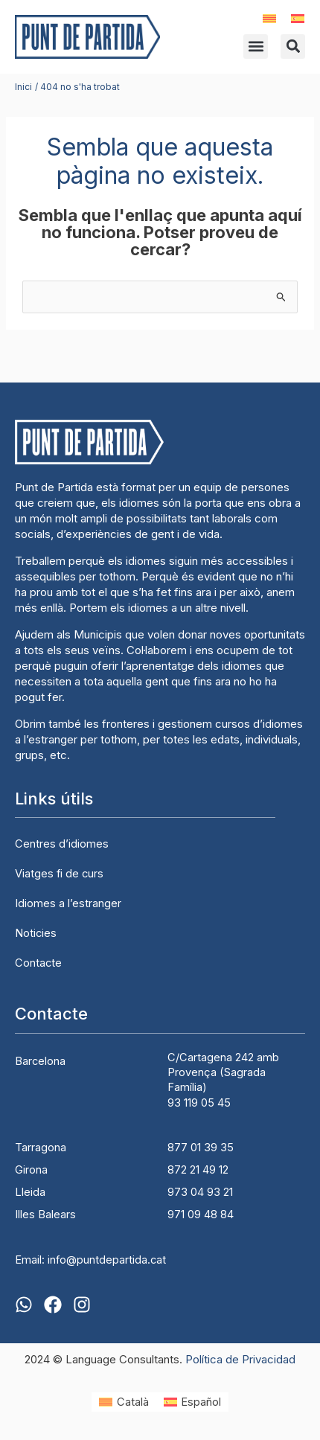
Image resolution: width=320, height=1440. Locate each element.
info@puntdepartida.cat (107, 1260)
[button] (255, 46)
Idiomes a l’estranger (68, 903)
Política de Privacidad (240, 1359)
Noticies (36, 933)
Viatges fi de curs (59, 873)
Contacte (38, 963)
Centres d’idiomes (62, 844)
